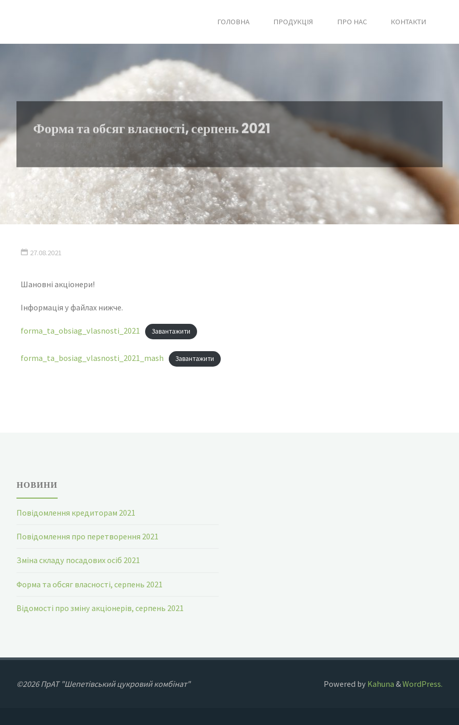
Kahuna (380, 684)
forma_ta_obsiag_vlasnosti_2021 (80, 330)
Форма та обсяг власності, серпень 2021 (89, 584)
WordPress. (422, 684)
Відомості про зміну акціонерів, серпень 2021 (100, 608)
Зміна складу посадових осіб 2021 (78, 560)
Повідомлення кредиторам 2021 (75, 512)
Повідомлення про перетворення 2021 (87, 536)
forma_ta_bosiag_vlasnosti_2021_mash (92, 358)
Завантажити (171, 331)
